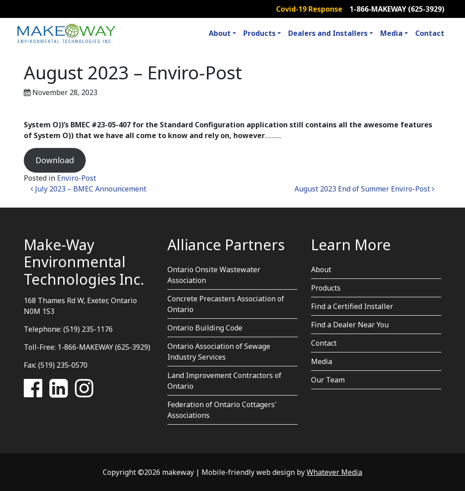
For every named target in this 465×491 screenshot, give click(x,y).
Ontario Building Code (204, 328)
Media (391, 33)
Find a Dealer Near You (350, 325)
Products (259, 33)
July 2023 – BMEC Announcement (88, 189)
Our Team (328, 380)
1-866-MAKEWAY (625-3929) (397, 9)
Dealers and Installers (328, 33)
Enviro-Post (76, 178)
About (220, 33)
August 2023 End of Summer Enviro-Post (364, 189)
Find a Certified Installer (352, 306)
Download (54, 160)
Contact (429, 33)
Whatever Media (334, 472)
